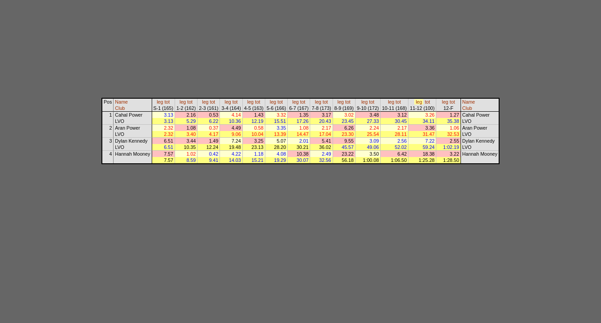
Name (121, 102)
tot (167, 102)
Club (120, 108)
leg (160, 102)
